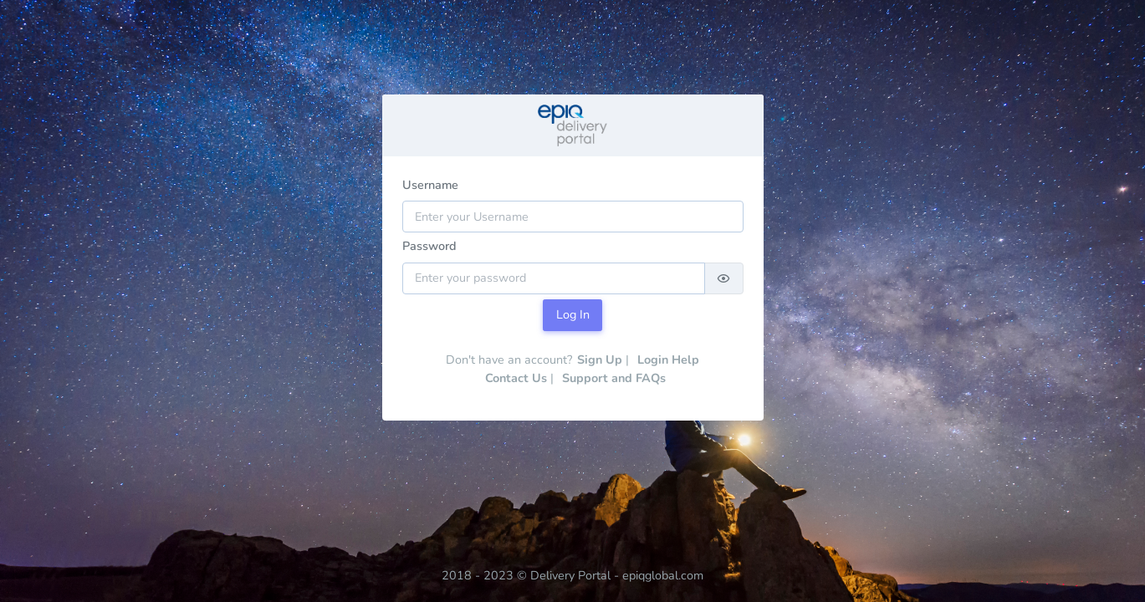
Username (430, 184)
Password (429, 245)
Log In (573, 314)
